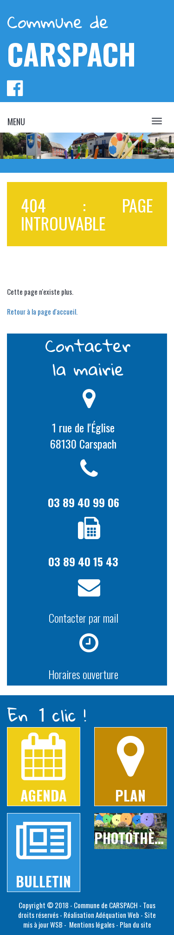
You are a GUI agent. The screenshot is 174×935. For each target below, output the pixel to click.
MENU (16, 121)
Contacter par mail (83, 617)
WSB (56, 924)
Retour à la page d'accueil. (42, 311)
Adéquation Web (117, 915)
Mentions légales (91, 924)
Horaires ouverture (83, 674)
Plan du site (135, 924)
